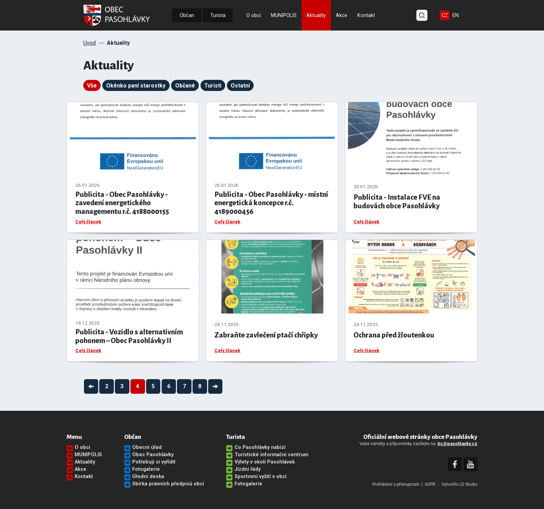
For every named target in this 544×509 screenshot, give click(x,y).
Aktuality (316, 15)
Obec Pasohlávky (152, 455)
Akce (341, 15)
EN (455, 15)
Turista (218, 15)
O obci (253, 15)
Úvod (89, 43)
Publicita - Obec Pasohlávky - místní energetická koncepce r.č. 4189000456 (271, 203)
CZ (445, 15)
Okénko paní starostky (135, 85)
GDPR (430, 484)
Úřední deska (148, 476)
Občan (187, 15)
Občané (185, 85)
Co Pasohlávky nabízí (260, 447)
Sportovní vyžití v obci (261, 476)
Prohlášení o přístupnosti (395, 484)
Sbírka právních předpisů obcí (168, 484)
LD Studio (468, 484)
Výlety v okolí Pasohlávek (265, 462)
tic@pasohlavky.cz (457, 443)
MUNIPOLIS (284, 15)
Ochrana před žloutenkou (394, 335)
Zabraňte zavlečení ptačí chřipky (266, 335)
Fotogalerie (146, 469)
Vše (92, 85)
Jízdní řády (248, 469)
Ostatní (240, 85)
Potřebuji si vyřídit (154, 462)
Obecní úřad (147, 447)
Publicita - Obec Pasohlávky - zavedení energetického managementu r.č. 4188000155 (122, 203)
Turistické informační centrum (271, 455)
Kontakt (366, 15)
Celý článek (88, 221)
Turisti (212, 85)
